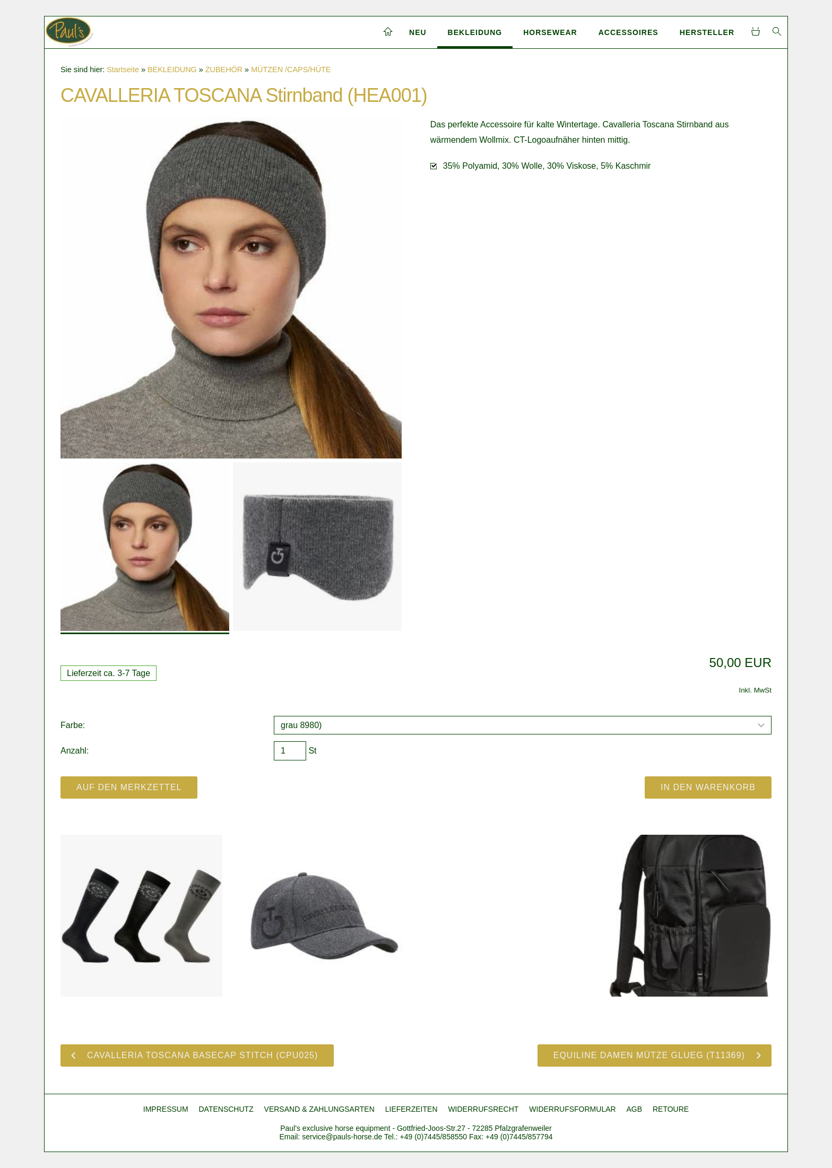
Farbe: (72, 725)
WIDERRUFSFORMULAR (572, 1109)
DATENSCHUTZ (226, 1109)
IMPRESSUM (165, 1109)
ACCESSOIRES (628, 32)
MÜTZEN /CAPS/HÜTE (291, 69)
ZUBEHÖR (223, 69)
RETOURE (671, 1109)
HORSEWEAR (550, 32)
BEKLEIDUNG (475, 32)
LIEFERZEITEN (411, 1109)
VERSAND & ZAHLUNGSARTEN (319, 1109)
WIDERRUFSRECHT (483, 1109)
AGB (635, 1109)
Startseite (123, 69)
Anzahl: (74, 750)
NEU (418, 32)
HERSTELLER (707, 32)
